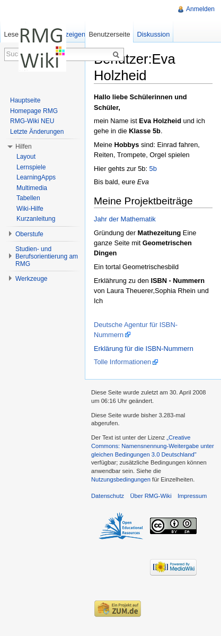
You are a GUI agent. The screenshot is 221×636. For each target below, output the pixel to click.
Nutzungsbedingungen (121, 479)
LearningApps (36, 177)
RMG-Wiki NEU (32, 121)
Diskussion (153, 34)
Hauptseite (25, 100)
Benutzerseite (109, 34)
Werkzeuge (31, 278)
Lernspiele (31, 167)
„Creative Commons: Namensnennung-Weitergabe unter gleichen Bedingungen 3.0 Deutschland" (152, 445)
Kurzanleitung (35, 218)
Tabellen (28, 198)
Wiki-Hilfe (29, 208)
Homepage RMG (34, 111)
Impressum (192, 496)
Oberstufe (29, 234)
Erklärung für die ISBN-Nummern (143, 349)
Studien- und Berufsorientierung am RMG (46, 256)
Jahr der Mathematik (125, 219)
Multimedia (31, 188)
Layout (26, 156)
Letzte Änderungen (37, 131)
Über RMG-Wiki (150, 496)
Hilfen (23, 146)
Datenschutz (107, 496)
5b (153, 169)
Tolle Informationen (122, 362)
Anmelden (200, 9)
